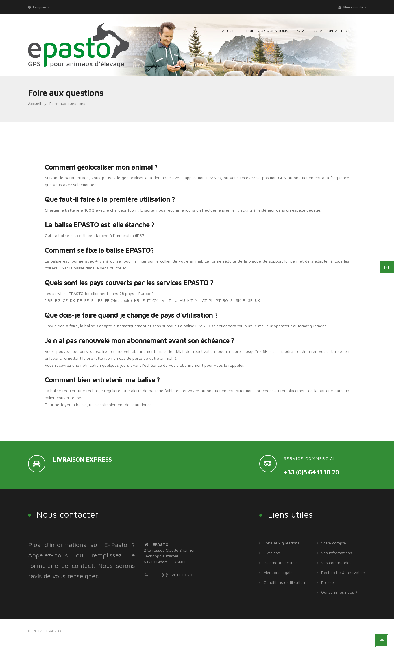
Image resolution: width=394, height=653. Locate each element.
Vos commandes (336, 562)
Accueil (34, 103)
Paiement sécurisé (281, 562)
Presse (327, 582)
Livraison (272, 552)
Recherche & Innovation (343, 572)
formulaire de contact (60, 565)
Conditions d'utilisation (284, 582)
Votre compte (333, 542)
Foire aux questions (281, 542)
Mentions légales (279, 572)
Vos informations (336, 552)
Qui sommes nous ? (339, 592)
